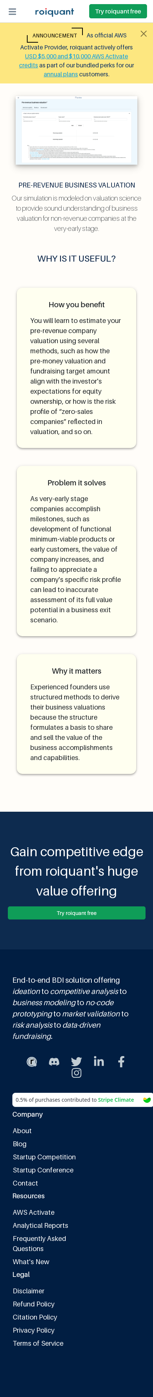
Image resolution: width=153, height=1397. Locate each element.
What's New (31, 1262)
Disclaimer (28, 1291)
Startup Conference (43, 1170)
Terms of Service (38, 1343)
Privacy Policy (33, 1330)
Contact (25, 1183)
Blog (19, 1144)
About (22, 1131)
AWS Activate (33, 1212)
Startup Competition (44, 1157)
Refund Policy (33, 1304)
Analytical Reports (40, 1225)
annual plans (61, 74)
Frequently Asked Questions (39, 1244)
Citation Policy (35, 1317)
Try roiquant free (118, 11)
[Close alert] (144, 33)
